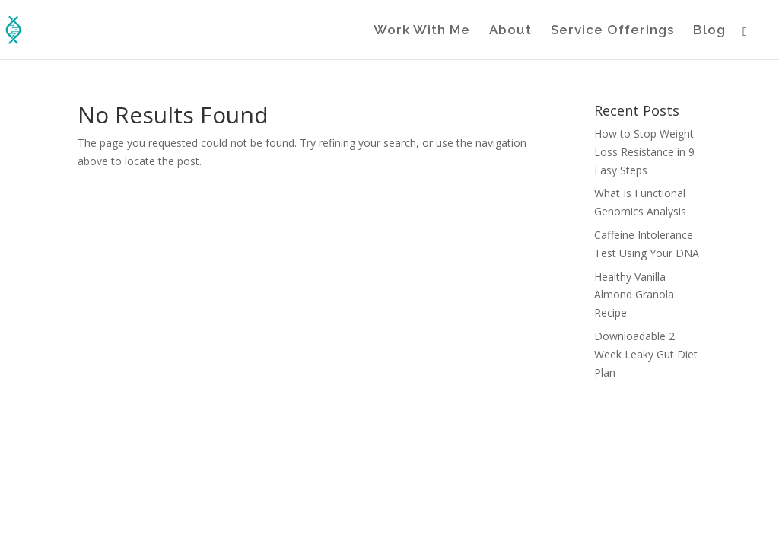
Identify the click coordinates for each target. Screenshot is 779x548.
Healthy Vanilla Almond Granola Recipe (634, 294)
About (510, 30)
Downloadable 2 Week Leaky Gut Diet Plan (646, 354)
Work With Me (422, 30)
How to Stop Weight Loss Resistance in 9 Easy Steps (644, 151)
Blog (709, 30)
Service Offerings (612, 30)
